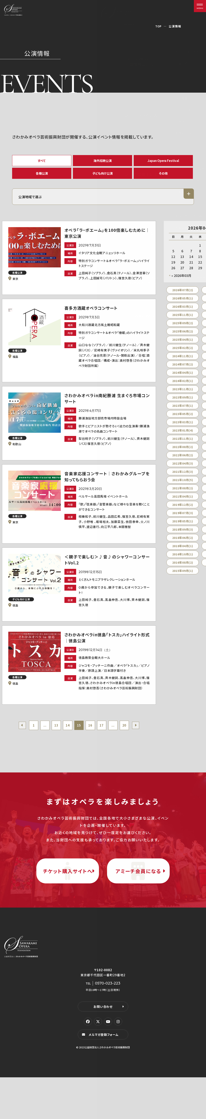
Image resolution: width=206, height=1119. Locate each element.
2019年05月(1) (182, 526)
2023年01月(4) (182, 435)
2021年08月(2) (182, 493)
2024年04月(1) (182, 377)
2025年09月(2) (182, 327)
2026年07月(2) (182, 294)
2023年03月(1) (182, 426)
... (42, 752)
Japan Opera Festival (163, 161)
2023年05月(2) (182, 418)
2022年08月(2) (182, 451)
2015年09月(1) (182, 575)
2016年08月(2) (182, 567)
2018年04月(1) (182, 550)
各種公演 (41, 176)
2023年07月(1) (182, 410)
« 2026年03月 (181, 279)
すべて (42, 161)
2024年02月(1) (182, 385)
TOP (158, 26)
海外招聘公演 (102, 161)
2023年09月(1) (182, 402)
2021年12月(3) (182, 476)
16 (91, 752)
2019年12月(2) (182, 509)
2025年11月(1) (182, 319)
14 (67, 752)
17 (104, 752)
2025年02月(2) (182, 352)
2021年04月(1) (182, 501)
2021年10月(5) (182, 484)
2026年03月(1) (182, 311)
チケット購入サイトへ (67, 905)
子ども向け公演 (103, 176)
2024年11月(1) (182, 360)
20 (128, 752)
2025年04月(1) (182, 344)
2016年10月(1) (182, 559)
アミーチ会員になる (138, 905)
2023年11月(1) (182, 393)
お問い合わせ (103, 1048)
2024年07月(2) (182, 369)
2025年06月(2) (182, 336)
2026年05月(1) (182, 303)
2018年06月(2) (182, 542)
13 (55, 752)
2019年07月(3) (182, 517)
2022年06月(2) (182, 460)
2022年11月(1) (182, 443)
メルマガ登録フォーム (104, 1076)
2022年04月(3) (182, 468)
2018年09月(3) (182, 534)
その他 (163, 176)
